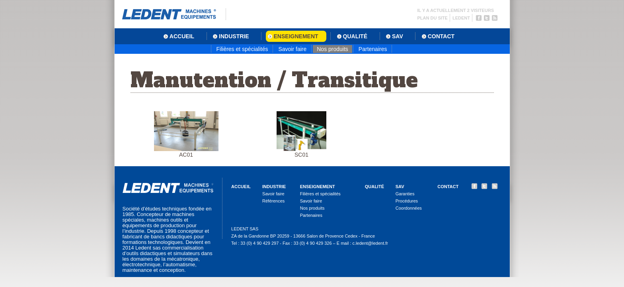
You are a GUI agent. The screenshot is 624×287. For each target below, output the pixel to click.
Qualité (374, 186)
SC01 (301, 134)
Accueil (241, 186)
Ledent (461, 18)
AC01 (186, 134)
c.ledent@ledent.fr (370, 243)
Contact (447, 186)
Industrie (274, 186)
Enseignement (317, 186)
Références (273, 201)
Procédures (407, 201)
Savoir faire (292, 49)
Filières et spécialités (242, 49)
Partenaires (373, 49)
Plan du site (432, 18)
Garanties (405, 193)
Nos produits (332, 49)
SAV (400, 186)
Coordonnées (409, 208)
